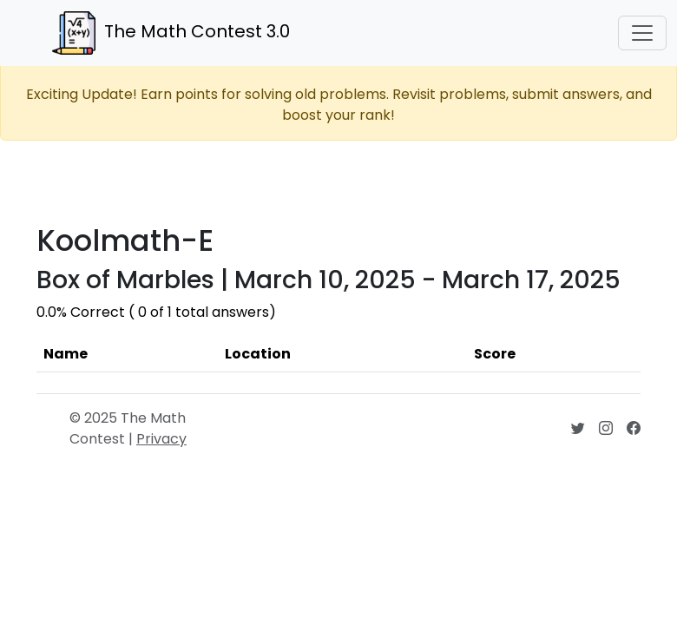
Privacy (161, 439)
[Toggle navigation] (642, 33)
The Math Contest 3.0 (171, 33)
